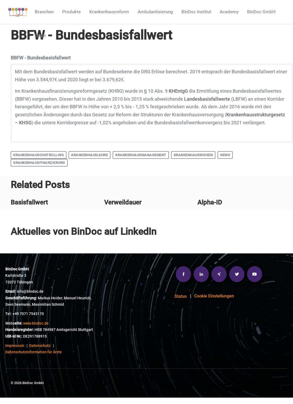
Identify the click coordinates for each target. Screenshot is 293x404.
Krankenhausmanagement (140, 155)
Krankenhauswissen (193, 155)
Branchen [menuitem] (44, 11)
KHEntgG (178, 91)
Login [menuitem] (40, 35)
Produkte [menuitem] (71, 11)
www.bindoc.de (36, 323)
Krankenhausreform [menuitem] (109, 11)
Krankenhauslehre (89, 155)
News (225, 155)
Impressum (14, 345)
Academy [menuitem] (229, 11)
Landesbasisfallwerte (207, 99)
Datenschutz (39, 345)
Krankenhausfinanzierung (39, 163)
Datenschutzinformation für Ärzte (33, 352)
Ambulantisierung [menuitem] (155, 11)
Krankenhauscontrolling (38, 155)
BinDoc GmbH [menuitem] (261, 11)
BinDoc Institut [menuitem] (196, 11)
